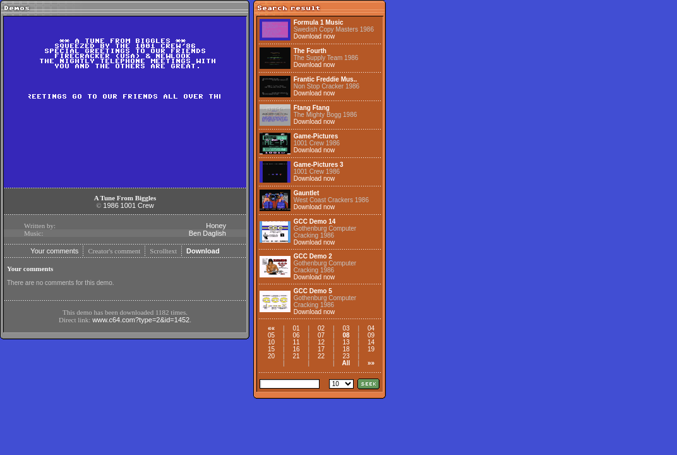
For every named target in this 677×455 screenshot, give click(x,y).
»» (371, 363)
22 (321, 356)
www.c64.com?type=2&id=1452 (140, 320)
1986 (110, 205)
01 (295, 328)
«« (271, 328)
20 (271, 356)
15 (271, 349)
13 (345, 342)
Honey (216, 225)
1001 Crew (137, 205)
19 (371, 349)
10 (271, 342)
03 (345, 328)
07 (321, 335)
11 (295, 342)
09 (371, 335)
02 (321, 328)
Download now (314, 36)
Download (203, 251)
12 (321, 342)
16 (295, 349)
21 (295, 356)
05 (271, 335)
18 (345, 349)
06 (295, 335)
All (346, 363)
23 (345, 356)
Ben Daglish (207, 233)
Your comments (54, 251)
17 (321, 349)
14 (371, 342)
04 (371, 328)
